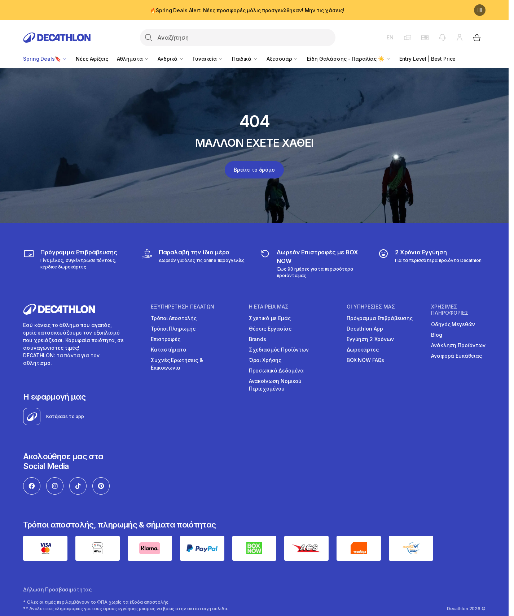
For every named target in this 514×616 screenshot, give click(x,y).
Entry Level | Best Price (427, 59)
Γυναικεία (208, 59)
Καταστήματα (168, 349)
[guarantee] (430, 263)
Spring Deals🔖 (45, 59)
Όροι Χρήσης (265, 360)
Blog (436, 335)
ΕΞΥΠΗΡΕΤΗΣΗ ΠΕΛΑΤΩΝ (182, 307)
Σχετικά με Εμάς (270, 318)
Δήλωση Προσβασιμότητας (57, 589)
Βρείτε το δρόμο (254, 170)
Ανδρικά (171, 59)
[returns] (313, 263)
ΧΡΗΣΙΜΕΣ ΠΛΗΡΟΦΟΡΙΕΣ (450, 310)
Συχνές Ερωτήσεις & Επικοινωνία (177, 364)
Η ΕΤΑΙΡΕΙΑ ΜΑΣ (269, 307)
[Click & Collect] (193, 263)
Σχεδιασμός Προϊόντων (279, 349)
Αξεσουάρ (283, 59)
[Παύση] (480, 10)
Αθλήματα (133, 59)
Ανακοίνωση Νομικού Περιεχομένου (275, 385)
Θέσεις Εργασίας (270, 329)
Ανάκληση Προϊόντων (458, 345)
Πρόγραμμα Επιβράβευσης (380, 318)
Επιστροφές (165, 339)
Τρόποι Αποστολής (174, 318)
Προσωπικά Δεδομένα (276, 370)
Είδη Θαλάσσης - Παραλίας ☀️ (348, 59)
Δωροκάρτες (363, 349)
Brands (257, 339)
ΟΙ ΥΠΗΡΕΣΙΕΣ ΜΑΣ (371, 307)
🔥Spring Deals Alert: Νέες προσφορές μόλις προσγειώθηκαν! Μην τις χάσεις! (247, 10)
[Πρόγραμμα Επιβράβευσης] (77, 263)
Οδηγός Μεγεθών (453, 324)
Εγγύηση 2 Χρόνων (370, 339)
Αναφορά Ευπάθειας (456, 356)
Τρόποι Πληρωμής (173, 329)
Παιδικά (245, 59)
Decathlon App (365, 329)
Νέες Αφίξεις (92, 59)
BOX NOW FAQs (365, 360)
